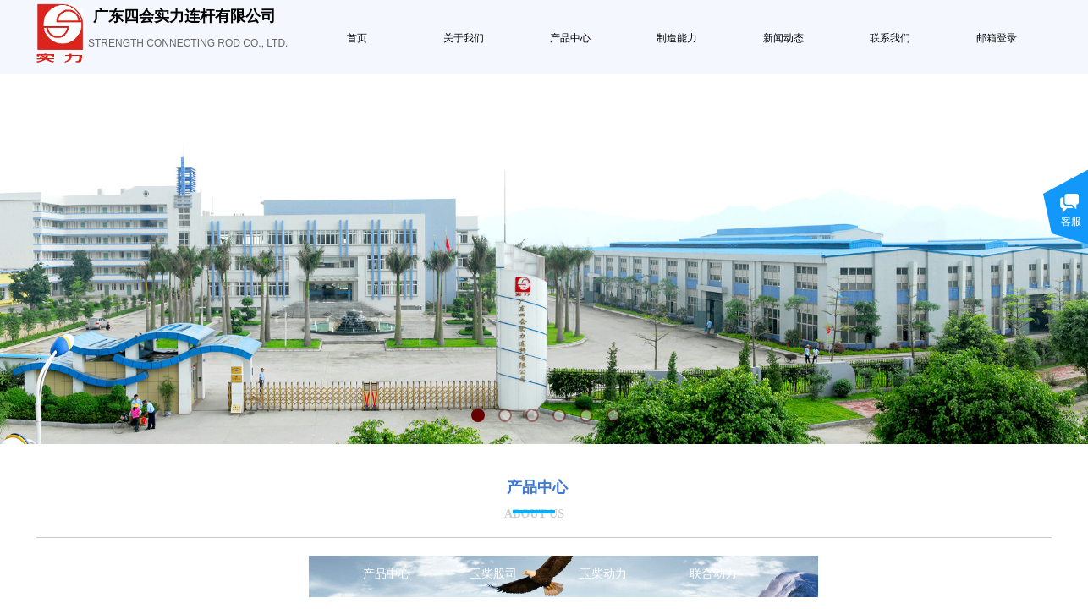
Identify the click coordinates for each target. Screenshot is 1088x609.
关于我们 (463, 38)
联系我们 (890, 38)
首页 (357, 38)
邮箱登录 (996, 38)
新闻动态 (783, 38)
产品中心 (570, 38)
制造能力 (677, 38)
